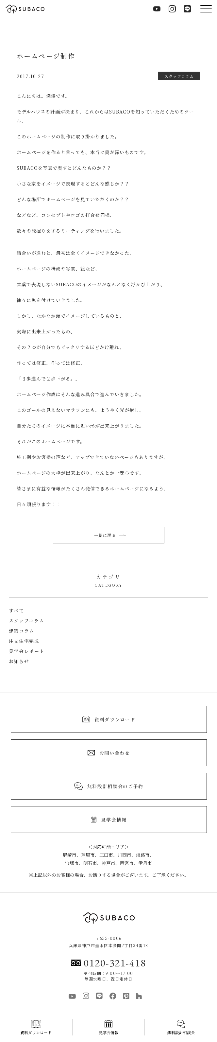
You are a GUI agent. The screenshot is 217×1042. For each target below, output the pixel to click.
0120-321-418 (108, 963)
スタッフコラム (26, 620)
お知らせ (19, 661)
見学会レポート (27, 651)
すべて (16, 610)
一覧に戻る (110, 535)
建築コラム (21, 630)
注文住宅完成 (24, 641)
